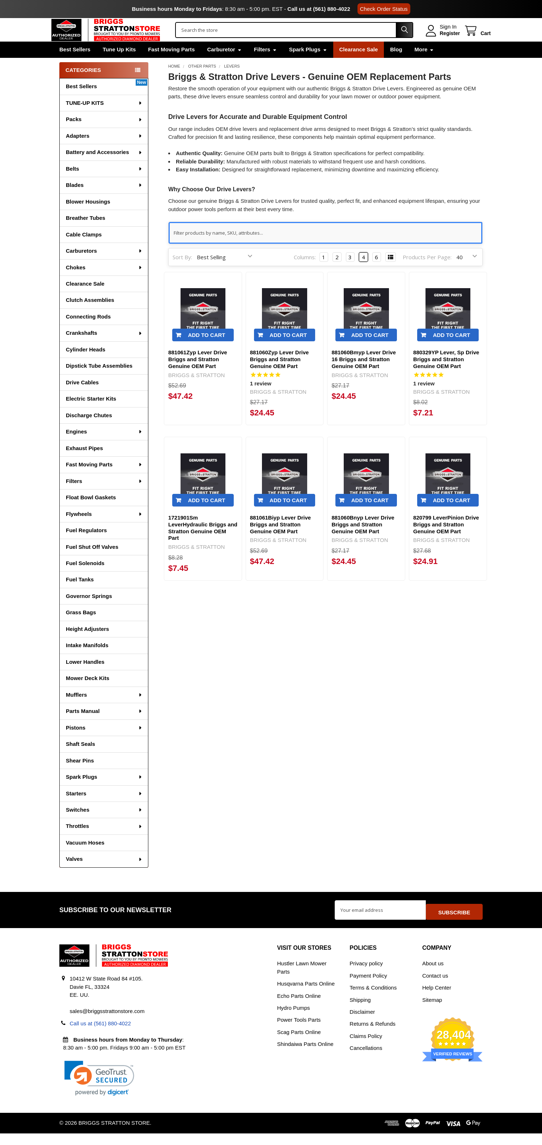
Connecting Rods (88, 332)
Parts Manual (104, 726)
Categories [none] (83, 85)
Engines (104, 447)
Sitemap (432, 1011)
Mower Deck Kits (87, 693)
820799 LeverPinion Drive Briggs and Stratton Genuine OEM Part (446, 540)
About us (433, 975)
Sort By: (182, 272)
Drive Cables (82, 397)
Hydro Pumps (293, 1019)
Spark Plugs (308, 64)
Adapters (104, 151)
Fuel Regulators (86, 545)
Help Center (436, 999)
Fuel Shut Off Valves (92, 562)
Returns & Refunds (372, 1035)
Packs (104, 134)
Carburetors (104, 266)
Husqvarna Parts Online (306, 995)
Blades (104, 200)
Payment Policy (368, 987)
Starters (104, 809)
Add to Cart (206, 350)
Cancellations (366, 1059)
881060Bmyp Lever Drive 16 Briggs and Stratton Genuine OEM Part (363, 375)
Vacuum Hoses (85, 858)
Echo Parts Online (299, 1007)
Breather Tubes (85, 233)
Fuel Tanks (80, 594)
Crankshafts (104, 348)
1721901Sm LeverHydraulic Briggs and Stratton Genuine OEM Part (202, 543)
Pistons (104, 743)
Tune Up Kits (119, 64)
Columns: (305, 272)
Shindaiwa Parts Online (305, 1055)
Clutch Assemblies (90, 315)
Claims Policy (366, 1047)
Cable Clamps (84, 250)
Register (442, 41)
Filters (265, 64)
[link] (99, 1090)
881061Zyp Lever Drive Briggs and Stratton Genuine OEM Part (197, 375)
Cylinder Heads (85, 365)
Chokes (104, 282)
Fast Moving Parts (171, 64)
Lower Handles (85, 677)
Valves (104, 874)
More (424, 64)
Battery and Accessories (104, 167)
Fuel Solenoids (85, 578)
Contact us (435, 987)
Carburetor (224, 64)
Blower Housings (88, 217)
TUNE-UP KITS (104, 118)
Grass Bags (81, 627)
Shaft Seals (80, 759)
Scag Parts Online (299, 1044)
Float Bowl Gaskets (91, 512)
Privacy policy (366, 975)
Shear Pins (80, 776)
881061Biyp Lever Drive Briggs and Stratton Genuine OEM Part (280, 540)
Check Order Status (384, 9)
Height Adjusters (87, 644)
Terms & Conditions (373, 999)
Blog (396, 64)
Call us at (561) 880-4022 (318, 9)
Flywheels (104, 529)
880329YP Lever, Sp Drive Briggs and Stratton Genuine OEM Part (446, 375)
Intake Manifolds (87, 660)
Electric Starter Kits (91, 414)
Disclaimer (362, 1023)
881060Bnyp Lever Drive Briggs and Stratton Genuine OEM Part (362, 540)
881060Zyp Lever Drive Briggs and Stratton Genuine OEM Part (279, 375)
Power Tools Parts (299, 1031)
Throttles (104, 841)
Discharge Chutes (89, 430)
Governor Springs (89, 611)
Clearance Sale (358, 64)
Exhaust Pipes (84, 463)
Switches (104, 825)
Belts (104, 184)
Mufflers (104, 710)
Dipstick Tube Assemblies (99, 381)
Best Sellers (74, 64)
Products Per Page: (427, 272)
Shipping (360, 1011)
